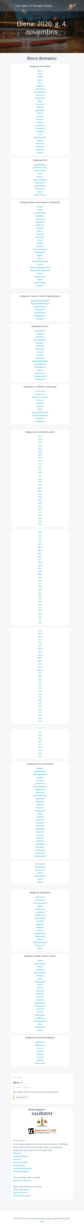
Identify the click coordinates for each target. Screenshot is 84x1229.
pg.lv (40, 660)
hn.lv (40, 577)
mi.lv (40, 636)
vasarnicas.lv (40, 282)
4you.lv (40, 80)
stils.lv (40, 1024)
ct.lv (40, 485)
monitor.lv (40, 807)
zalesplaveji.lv (40, 876)
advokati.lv (40, 1042)
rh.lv (40, 685)
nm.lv (40, 648)
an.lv (40, 448)
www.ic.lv (17, 1153)
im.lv (40, 586)
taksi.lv (40, 191)
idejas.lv (40, 107)
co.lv (40, 482)
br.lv (40, 463)
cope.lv (40, 960)
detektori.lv (40, 789)
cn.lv (40, 479)
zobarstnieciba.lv (40, 942)
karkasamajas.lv (40, 249)
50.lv (40, 83)
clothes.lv (40, 780)
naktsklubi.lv (40, 1003)
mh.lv (40, 633)
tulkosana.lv (40, 936)
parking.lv (40, 825)
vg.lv (40, 741)
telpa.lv (40, 279)
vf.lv (40, 738)
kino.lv (40, 984)
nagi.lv (40, 906)
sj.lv (40, 706)
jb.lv (40, 589)
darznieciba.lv (40, 340)
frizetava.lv (40, 897)
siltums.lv (40, 924)
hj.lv (40, 571)
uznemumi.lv (40, 373)
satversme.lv (39, 1063)
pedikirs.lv (40, 909)
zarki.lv (40, 879)
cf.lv (40, 469)
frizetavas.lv (40, 900)
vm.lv (40, 744)
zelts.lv (40, 882)
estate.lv (40, 228)
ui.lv (40, 732)
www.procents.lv (20, 1162)
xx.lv (40, 753)
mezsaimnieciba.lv (40, 261)
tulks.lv (40, 939)
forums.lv (40, 104)
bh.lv (40, 457)
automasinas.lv (40, 167)
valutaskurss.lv (40, 376)
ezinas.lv (40, 352)
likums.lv (40, 1054)
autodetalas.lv (40, 164)
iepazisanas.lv (40, 972)
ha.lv (40, 562)
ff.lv (40, 524)
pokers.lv (40, 1009)
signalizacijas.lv (40, 137)
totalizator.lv (40, 1027)
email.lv (40, 400)
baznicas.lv (40, 95)
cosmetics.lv (40, 783)
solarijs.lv (40, 930)
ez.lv (40, 518)
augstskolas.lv (40, 92)
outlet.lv (40, 816)
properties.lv (40, 276)
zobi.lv (40, 948)
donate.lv (40, 342)
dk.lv (40, 491)
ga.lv (40, 544)
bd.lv (40, 454)
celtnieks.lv (40, 216)
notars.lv (40, 1060)
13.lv (42, 1221)
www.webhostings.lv (22, 1195)
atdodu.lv (40, 86)
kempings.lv (40, 981)
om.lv (40, 654)
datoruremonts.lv (40, 397)
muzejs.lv (40, 1000)
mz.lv (40, 639)
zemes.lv (40, 285)
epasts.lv (40, 406)
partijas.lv (40, 131)
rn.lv (40, 697)
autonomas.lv (40, 170)
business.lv (40, 336)
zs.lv (40, 756)
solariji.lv (40, 927)
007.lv (40, 71)
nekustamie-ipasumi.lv (40, 270)
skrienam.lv (40, 1015)
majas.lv (40, 255)
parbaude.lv (40, 128)
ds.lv (40, 500)
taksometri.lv (40, 195)
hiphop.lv (40, 969)
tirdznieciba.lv (40, 856)
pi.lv (40, 664)
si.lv (40, 703)
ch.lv (40, 472)
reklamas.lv (40, 418)
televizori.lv (40, 850)
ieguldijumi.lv (40, 312)
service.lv (40, 921)
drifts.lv (40, 176)
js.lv (40, 604)
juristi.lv (40, 1048)
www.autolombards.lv (22, 1168)
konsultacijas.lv (40, 903)
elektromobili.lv (40, 179)
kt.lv (40, 610)
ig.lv (40, 583)
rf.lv (40, 682)
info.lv (40, 409)
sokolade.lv (40, 844)
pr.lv (40, 673)
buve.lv (40, 210)
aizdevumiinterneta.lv (40, 300)
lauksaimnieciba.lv (40, 361)
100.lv (40, 74)
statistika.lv (40, 421)
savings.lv (40, 318)
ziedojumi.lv (40, 379)
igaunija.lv (40, 110)
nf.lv (40, 642)
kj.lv (40, 607)
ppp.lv (40, 670)
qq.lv (40, 676)
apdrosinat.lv (40, 306)
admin (17, 1087)
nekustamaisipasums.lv (40, 267)
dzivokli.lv (40, 225)
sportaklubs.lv (40, 1021)
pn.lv (40, 667)
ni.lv (40, 645)
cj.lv (40, 476)
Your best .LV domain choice (33, 6)
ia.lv (40, 580)
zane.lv (40, 152)
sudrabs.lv (40, 847)
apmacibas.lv (40, 330)
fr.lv (40, 538)
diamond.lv (40, 792)
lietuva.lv (40, 119)
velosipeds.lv (40, 867)
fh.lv (40, 532)
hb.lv (40, 565)
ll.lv (40, 619)
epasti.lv (40, 403)
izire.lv (40, 240)
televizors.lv (40, 853)
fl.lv (40, 535)
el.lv (40, 515)
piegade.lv (40, 912)
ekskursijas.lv (40, 963)
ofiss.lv (40, 273)
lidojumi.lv (40, 990)
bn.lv (40, 460)
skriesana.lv (40, 1018)
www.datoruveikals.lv (22, 1180)
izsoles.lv (40, 246)
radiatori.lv (40, 832)
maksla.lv (40, 994)
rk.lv (40, 694)
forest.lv (40, 234)
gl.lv (40, 553)
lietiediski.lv (40, 188)
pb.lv (40, 657)
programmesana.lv (40, 415)
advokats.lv (40, 1045)
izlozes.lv (40, 975)
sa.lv (40, 700)
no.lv (40, 651)
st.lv (40, 712)
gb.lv (40, 547)
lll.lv (40, 622)
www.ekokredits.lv (21, 1171)
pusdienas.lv (40, 915)
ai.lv (40, 442)
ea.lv (40, 503)
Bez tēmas (17, 1078)
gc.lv (40, 550)
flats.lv (40, 231)
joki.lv (40, 978)
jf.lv (40, 595)
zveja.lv (40, 1030)
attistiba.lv (40, 89)
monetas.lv (40, 125)
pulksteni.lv (40, 829)
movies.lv (40, 996)
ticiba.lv (40, 140)
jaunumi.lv (40, 358)
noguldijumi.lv (40, 364)
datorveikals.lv (40, 786)
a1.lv (40, 436)
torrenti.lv (40, 143)
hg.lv (40, 568)
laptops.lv (40, 801)
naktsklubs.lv (40, 1006)
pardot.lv (40, 822)
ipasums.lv (40, 237)
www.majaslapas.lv (21, 1189)
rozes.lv (40, 835)
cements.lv (40, 222)
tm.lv (40, 718)
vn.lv (40, 747)
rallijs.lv (40, 1012)
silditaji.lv (40, 841)
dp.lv (40, 497)
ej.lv (40, 512)
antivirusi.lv (40, 391)
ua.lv (40, 721)
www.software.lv (20, 1192)
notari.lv (40, 1057)
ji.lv (40, 598)
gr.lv (40, 559)
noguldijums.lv (40, 367)
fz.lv (40, 541)
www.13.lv (17, 1159)
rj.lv (40, 691)
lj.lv (40, 616)
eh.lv (40, 509)
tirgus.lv (40, 370)
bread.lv (40, 777)
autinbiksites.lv (40, 771)
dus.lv (40, 101)
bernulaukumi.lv (40, 774)
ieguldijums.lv (40, 315)
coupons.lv (40, 98)
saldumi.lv (40, 838)
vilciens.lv (40, 149)
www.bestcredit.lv (20, 1156)
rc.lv (40, 679)
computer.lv (40, 394)
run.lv (40, 134)
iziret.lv (40, 243)
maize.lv (40, 804)
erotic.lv (40, 966)
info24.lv (40, 355)
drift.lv (40, 173)
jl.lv (40, 601)
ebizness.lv (40, 349)
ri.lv (40, 688)
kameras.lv (40, 798)
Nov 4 (27, 1087)
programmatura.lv (40, 412)
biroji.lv (40, 207)
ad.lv (40, 439)
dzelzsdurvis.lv (40, 795)
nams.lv (40, 264)
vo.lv (40, 750)
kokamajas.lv (40, 252)
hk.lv (40, 574)
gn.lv (40, 556)
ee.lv (40, 506)
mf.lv (40, 630)
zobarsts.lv (40, 945)
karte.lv (40, 113)
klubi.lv (40, 987)
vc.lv (40, 735)
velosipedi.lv (40, 864)
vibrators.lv (40, 870)
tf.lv (40, 715)
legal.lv (40, 1051)
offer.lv (40, 813)
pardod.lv (40, 819)
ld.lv (40, 613)
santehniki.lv (40, 918)
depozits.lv (40, 309)
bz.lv (40, 466)
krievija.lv (40, 116)
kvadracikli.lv (40, 182)
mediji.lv (40, 122)
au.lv (40, 451)
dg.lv (40, 488)
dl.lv (40, 494)
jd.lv (40, 592)
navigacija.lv (40, 810)
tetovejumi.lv (40, 933)
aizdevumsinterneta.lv (40, 303)
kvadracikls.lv (40, 185)
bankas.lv (40, 333)
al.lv (40, 445)
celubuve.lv (40, 219)
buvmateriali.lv (40, 213)
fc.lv (40, 521)
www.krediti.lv (19, 1165)
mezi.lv (40, 258)
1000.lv (40, 77)
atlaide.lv (40, 768)
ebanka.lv (40, 346)
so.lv (40, 709)
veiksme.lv (40, 146)
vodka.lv (40, 873)
